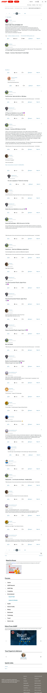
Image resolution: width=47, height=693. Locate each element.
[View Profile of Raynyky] (10, 155)
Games (9, 582)
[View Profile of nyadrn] (10, 20)
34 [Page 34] (19, 13)
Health (9, 603)
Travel (8, 618)
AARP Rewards (11, 585)
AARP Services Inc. (37, 683)
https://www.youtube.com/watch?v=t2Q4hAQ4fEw (14, 164)
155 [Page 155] (25, 13)
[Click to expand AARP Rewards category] (6, 585)
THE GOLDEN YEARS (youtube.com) (27, 35)
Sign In (6, 668)
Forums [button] (40, 4)
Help (37, 4)
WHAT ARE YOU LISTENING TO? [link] (35, 8)
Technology (10, 615)
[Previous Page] (6, 13)
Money (9, 609)
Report (31, 38)
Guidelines (34, 4)
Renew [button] (16, 1)
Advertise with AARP (38, 676)
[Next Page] (41, 13)
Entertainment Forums (18, 8)
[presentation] (40, 641)
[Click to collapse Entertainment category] (6, 594)
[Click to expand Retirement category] (6, 612)
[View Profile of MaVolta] (10, 44)
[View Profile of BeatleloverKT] (11, 107)
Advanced (40, 555)
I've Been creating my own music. (13, 35)
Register (31, 1)
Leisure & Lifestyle (13, 600)
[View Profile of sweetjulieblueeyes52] (13, 372)
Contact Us (36, 678)
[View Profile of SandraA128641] (14, 77)
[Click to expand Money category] (6, 609)
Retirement (10, 612)
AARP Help (10, 588)
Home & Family (11, 606)
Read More (7, 69)
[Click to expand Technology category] (6, 615)
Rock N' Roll (25, 8)
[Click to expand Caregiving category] (6, 591)
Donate (25, 678)
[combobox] (23, 553)
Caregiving (10, 591)
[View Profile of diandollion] (11, 388)
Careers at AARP (37, 680)
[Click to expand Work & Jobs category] (6, 621)
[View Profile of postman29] (11, 460)
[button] (45, 2)
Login (36, 1)
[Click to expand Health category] (6, 603)
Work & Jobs (10, 621)
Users (6, 555)
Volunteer (25, 680)
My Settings (29, 4)
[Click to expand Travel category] (6, 618)
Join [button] (10, 1)
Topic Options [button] (9, 17)
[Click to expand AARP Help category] (6, 588)
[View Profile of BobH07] (10, 402)
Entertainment (10, 594)
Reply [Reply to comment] (38, 72)
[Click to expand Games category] (6, 582)
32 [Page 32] (14, 13)
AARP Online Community (9, 8)
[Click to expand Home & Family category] (6, 606)
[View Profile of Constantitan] (11, 416)
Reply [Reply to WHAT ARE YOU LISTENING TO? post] (38, 38)
